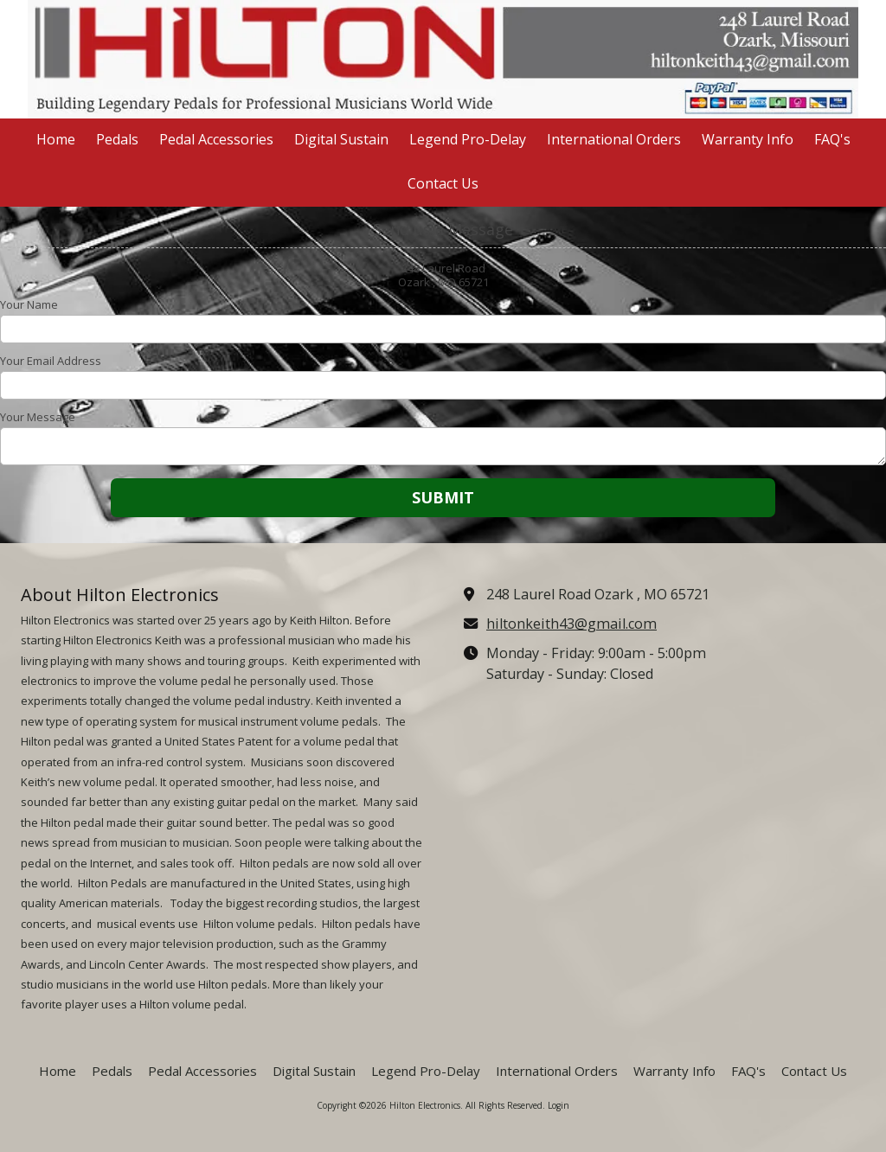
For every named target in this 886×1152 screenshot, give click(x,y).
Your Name (29, 304)
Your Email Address (50, 361)
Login (558, 1105)
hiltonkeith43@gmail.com (571, 623)
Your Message (37, 417)
